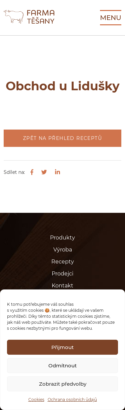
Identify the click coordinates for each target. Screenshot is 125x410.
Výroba (62, 249)
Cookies (36, 399)
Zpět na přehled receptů (62, 138)
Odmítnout (62, 365)
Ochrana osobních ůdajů (72, 399)
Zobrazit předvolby (62, 384)
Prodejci (62, 273)
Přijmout (62, 347)
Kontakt (62, 285)
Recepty (62, 261)
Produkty (62, 237)
